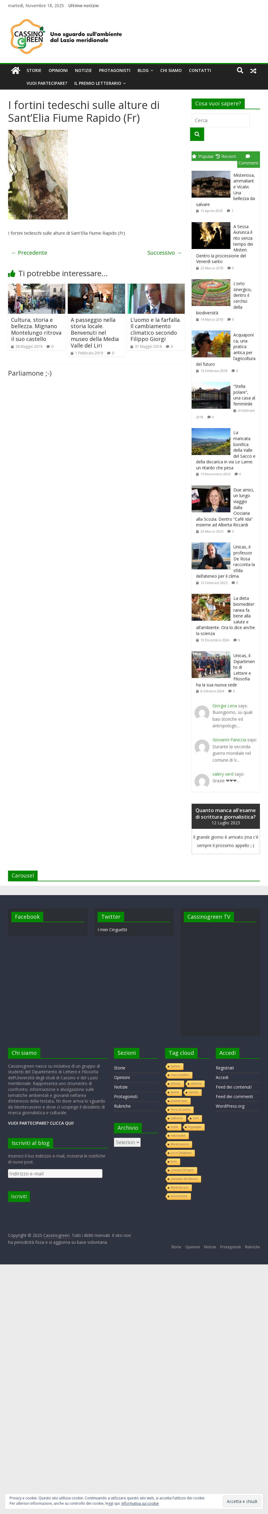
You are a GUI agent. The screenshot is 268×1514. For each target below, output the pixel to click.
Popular (203, 156)
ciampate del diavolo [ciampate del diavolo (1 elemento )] (184, 1179)
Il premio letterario (97, 83)
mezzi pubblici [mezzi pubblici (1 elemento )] (180, 1075)
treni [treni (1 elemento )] (195, 1118)
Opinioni (58, 70)
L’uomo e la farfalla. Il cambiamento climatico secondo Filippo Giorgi (155, 329)
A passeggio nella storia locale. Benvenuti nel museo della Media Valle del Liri (95, 332)
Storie (34, 70)
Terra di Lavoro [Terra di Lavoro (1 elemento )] (181, 1109)
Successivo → (164, 252)
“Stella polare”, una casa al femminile (244, 395)
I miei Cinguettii (112, 929)
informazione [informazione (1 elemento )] (179, 1196)
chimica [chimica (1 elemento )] (176, 1083)
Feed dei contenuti (234, 1087)
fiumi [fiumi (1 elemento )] (174, 1161)
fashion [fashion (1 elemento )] (175, 1066)
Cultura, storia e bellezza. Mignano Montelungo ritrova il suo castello (36, 329)
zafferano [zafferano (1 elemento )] (177, 1118)
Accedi (222, 1077)
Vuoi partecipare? (47, 83)
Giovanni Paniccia (229, 740)
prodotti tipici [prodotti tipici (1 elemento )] (179, 1101)
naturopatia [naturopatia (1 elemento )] (178, 1135)
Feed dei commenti (234, 1096)
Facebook (27, 916)
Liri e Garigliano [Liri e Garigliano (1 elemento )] (181, 1153)
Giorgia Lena (224, 705)
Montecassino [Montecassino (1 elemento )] (180, 1144)
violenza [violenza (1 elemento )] (196, 1083)
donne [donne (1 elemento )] (175, 1092)
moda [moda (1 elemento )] (174, 1127)
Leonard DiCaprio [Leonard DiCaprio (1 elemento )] (182, 1170)
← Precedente (29, 252)
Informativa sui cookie (140, 1503)
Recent (225, 156)
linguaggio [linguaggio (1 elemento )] (195, 1127)
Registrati (225, 1068)
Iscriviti (19, 1196)
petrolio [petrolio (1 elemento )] (193, 1092)
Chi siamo (171, 70)
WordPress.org (230, 1106)
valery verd (222, 774)
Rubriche (122, 1106)
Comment (248, 160)
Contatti (200, 70)
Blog (143, 70)
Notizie (83, 70)
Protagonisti (114, 70)
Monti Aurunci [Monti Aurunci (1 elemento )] (180, 1187)
